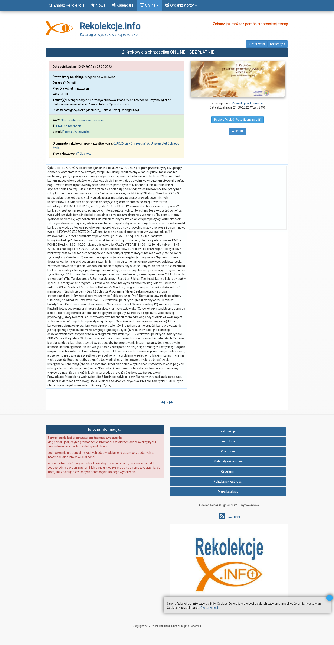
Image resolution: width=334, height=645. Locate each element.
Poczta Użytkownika (76, 131)
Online (149, 5)
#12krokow (83, 153)
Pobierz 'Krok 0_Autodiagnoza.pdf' (237, 119)
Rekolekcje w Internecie (247, 103)
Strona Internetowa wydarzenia (82, 120)
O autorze (228, 451)
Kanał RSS (229, 517)
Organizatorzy (181, 5)
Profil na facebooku (69, 126)
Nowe (98, 5)
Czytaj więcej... (210, 607)
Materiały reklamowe (228, 461)
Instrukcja (228, 441)
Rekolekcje (228, 431)
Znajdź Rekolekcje (67, 5)
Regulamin (228, 471)
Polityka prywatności (228, 481)
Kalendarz (123, 5)
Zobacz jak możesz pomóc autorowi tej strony (250, 24)
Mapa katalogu (228, 491)
